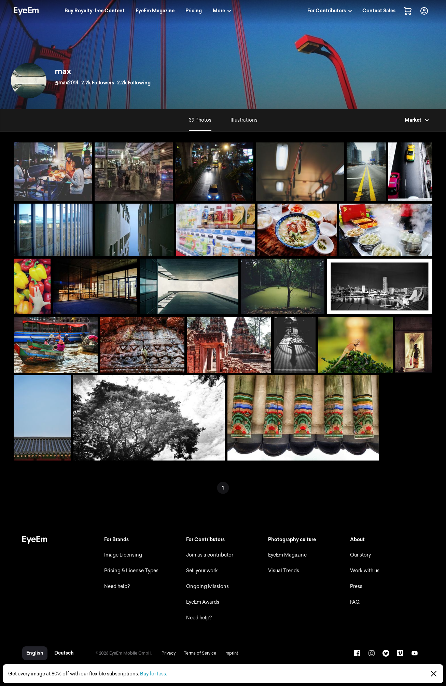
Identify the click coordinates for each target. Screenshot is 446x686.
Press (356, 586)
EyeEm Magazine (287, 555)
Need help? (117, 586)
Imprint (231, 653)
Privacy (169, 653)
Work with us (364, 571)
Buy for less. (153, 674)
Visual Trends (283, 571)
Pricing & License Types (131, 571)
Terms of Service (200, 653)
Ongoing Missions (207, 586)
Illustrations (244, 120)
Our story (360, 555)
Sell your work (202, 571)
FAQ (355, 602)
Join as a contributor (209, 555)
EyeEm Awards (202, 602)
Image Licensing (123, 555)
